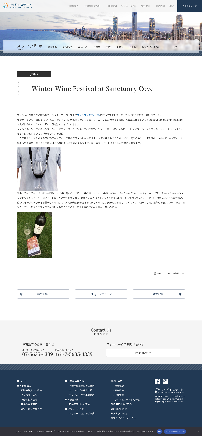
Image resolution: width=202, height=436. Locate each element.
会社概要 (119, 385)
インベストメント (30, 395)
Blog (171, 6)
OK (159, 431)
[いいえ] (198, 431)
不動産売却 (111, 6)
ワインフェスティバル (88, 115)
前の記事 (42, 294)
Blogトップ (101, 294)
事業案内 (119, 390)
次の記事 (158, 294)
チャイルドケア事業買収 (82, 395)
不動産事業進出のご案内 (82, 385)
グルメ (132, 46)
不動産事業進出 (92, 6)
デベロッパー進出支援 (80, 390)
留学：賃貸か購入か (31, 409)
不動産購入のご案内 (31, 390)
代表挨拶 (119, 395)
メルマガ (173, 46)
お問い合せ (190, 5)
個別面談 (160, 6)
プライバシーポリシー (124, 418)
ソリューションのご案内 (82, 413)
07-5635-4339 (37, 354)
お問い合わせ (120, 409)
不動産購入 (73, 6)
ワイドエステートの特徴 (127, 399)
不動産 (96, 46)
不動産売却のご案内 (79, 404)
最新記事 (52, 46)
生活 (108, 46)
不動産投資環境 (29, 399)
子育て (119, 46)
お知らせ (67, 46)
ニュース (82, 46)
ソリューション (129, 6)
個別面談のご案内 (122, 404)
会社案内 (145, 6)
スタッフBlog (120, 413)
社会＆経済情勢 (29, 404)
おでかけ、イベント (152, 46)
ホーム (23, 381)
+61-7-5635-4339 (74, 354)
